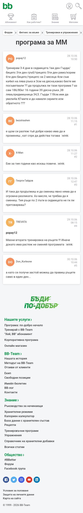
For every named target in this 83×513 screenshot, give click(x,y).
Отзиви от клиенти (17, 367)
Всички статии (14, 447)
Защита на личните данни (18, 494)
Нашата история (15, 358)
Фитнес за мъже (29, 32)
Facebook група (15, 468)
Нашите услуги (17, 319)
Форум (8, 32)
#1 (75, 124)
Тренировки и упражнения (62, 32)
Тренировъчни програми (21, 430)
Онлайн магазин (15, 345)
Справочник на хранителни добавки (29, 441)
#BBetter (10, 459)
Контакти (10, 392)
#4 (75, 226)
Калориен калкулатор (19, 416)
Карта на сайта (12, 498)
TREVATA (21, 221)
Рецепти (10, 425)
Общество (13, 455)
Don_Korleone (24, 261)
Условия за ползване (15, 490)
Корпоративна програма (21, 340)
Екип (7, 373)
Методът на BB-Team (18, 363)
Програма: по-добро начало (23, 325)
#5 (75, 265)
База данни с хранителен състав (26, 420)
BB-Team (12, 354)
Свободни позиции (17, 377)
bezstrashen (23, 120)
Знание (10, 400)
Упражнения (13, 435)
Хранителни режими (18, 411)
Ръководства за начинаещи (23, 406)
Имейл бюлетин (15, 383)
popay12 (21, 58)
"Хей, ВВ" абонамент (18, 334)
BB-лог (9, 387)
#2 (75, 156)
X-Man (19, 152)
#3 (75, 184)
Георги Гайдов (24, 180)
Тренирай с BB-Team (18, 329)
